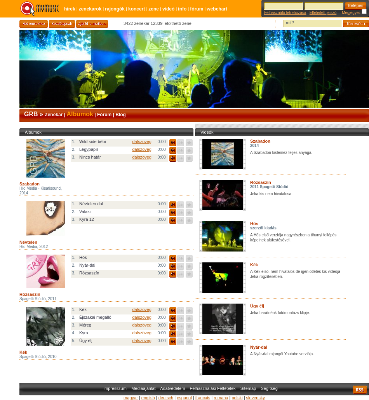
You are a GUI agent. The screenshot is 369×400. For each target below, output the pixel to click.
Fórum (196, 9)
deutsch (166, 397)
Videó (168, 9)
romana (221, 397)
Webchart (217, 9)
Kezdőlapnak (62, 24)
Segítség (269, 388)
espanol (184, 397)
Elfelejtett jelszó (323, 12)
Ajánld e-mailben (92, 24)
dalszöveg (141, 141)
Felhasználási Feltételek (213, 388)
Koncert (136, 9)
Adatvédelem (172, 388)
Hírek (69, 9)
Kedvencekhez (33, 24)
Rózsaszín (260, 182)
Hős (254, 223)
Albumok (79, 114)
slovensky (255, 397)
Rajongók (115, 9)
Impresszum (115, 388)
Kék (254, 264)
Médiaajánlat (143, 388)
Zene (153, 9)
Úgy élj (257, 306)
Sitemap (248, 388)
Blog (120, 114)
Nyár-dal (258, 347)
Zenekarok (90, 9)
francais (203, 397)
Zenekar (54, 114)
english (148, 397)
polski (236, 397)
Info (182, 9)
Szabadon (260, 141)
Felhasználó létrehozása (285, 12)
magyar (131, 397)
